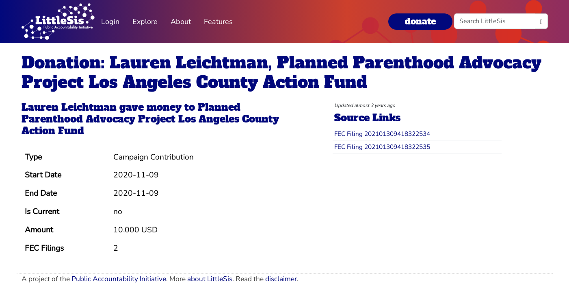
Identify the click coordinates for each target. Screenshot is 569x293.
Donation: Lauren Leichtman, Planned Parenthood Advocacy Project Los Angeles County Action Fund (281, 72)
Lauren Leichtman (69, 107)
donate (420, 21)
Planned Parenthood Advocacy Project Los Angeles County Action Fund (150, 119)
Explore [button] (145, 21)
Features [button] (218, 21)
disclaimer (281, 279)
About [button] (181, 21)
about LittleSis (209, 279)
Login (110, 21)
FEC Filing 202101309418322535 (382, 146)
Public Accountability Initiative (118, 279)
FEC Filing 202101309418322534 (382, 133)
